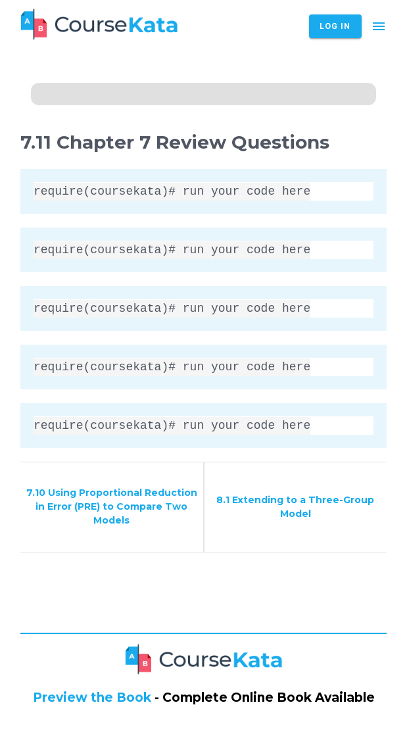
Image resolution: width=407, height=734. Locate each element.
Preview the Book (92, 697)
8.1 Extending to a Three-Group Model (295, 507)
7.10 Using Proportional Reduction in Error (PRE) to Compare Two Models (111, 506)
